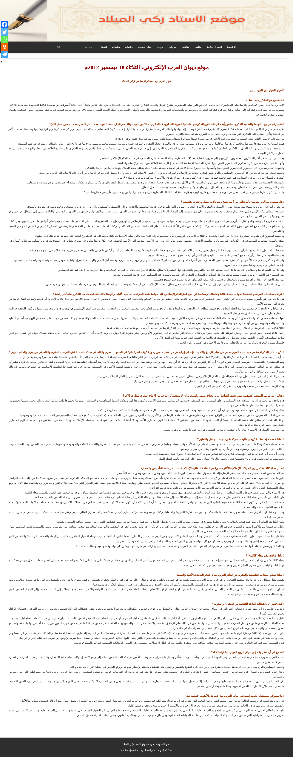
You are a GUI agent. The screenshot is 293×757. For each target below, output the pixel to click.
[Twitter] (4, 32)
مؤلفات (185, 47)
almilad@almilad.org (132, 750)
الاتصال (103, 47)
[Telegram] (4, 54)
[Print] (4, 47)
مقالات (198, 47)
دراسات (129, 47)
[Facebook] (4, 24)
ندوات (160, 47)
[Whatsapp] (4, 39)
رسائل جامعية (145, 47)
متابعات (116, 47)
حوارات (172, 47)
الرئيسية (231, 47)
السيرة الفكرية (214, 47)
